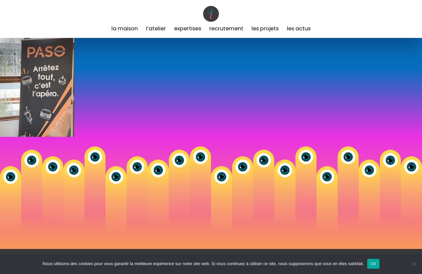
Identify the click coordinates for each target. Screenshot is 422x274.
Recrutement (226, 28)
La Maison (124, 28)
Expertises (187, 28)
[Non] (413, 263)
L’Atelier (156, 28)
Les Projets (265, 28)
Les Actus (299, 28)
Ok (373, 263)
